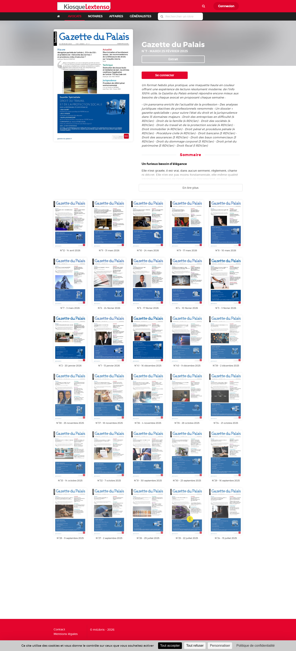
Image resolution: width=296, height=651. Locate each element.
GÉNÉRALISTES (140, 16)
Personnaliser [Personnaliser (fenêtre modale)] (220, 645)
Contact (59, 629)
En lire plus (191, 188)
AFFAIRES (116, 16)
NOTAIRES (95, 16)
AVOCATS (74, 16)
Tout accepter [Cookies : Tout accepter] (170, 645)
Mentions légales (66, 634)
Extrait (173, 59)
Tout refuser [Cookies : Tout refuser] (195, 645)
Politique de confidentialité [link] (255, 645)
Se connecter (164, 75)
